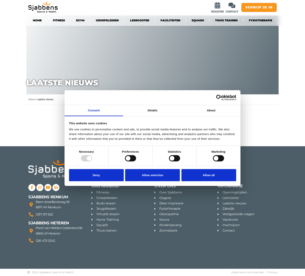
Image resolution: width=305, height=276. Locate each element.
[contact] (232, 5)
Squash (198, 20)
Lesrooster (139, 20)
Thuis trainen (226, 20)
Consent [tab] (94, 110)
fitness (59, 20)
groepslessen (107, 20)
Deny (96, 175)
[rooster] (217, 5)
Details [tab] (152, 110)
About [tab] (211, 110)
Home (37, 20)
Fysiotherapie (260, 20)
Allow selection (152, 175)
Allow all (209, 175)
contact (232, 11)
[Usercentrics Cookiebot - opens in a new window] (219, 97)
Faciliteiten (170, 20)
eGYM (80, 20)
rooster (217, 11)
